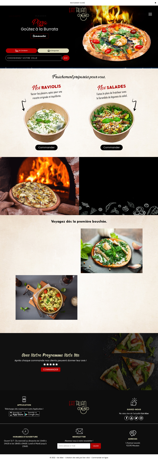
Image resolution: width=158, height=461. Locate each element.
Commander (39, 36)
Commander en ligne (100, 458)
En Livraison (21, 50)
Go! (66, 58)
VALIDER (96, 446)
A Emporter (53, 51)
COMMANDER (50, 369)
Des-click (86, 458)
